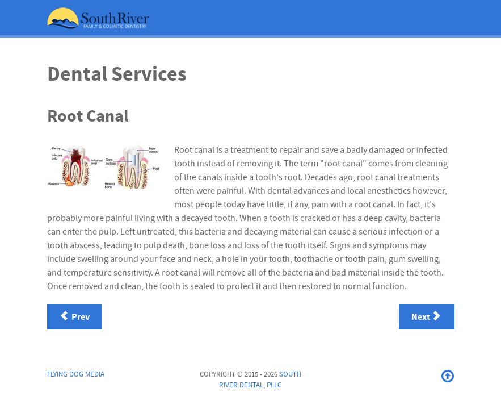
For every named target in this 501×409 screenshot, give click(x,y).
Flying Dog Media (75, 374)
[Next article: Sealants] (426, 316)
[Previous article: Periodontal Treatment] (74, 316)
